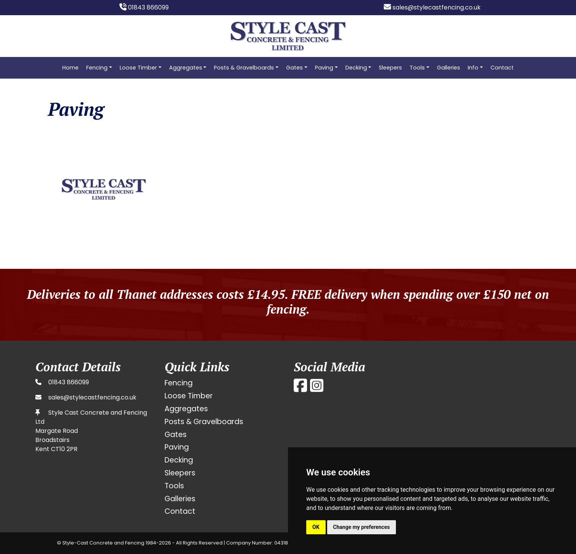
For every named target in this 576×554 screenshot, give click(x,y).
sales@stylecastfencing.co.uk (432, 7)
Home (70, 67)
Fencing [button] (97, 67)
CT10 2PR (64, 449)
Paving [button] (324, 67)
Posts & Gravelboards (204, 422)
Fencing (179, 383)
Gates (176, 434)
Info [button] (473, 67)
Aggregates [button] (185, 67)
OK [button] (316, 527)
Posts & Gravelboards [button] (244, 67)
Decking (179, 460)
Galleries (448, 67)
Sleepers (390, 67)
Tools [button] (417, 67)
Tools (174, 486)
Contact (502, 67)
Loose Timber (189, 396)
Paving (177, 447)
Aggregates (186, 409)
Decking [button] (356, 67)
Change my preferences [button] (361, 527)
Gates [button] (294, 67)
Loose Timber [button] (138, 67)
